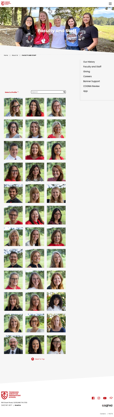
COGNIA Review (92, 87)
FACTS (110, 414)
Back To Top (38, 359)
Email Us (18, 406)
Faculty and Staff (29, 55)
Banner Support (92, 82)
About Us (15, 55)
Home (6, 55)
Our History (89, 62)
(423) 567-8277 (7, 406)
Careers (87, 77)
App (85, 92)
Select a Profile (12, 92)
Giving (86, 72)
